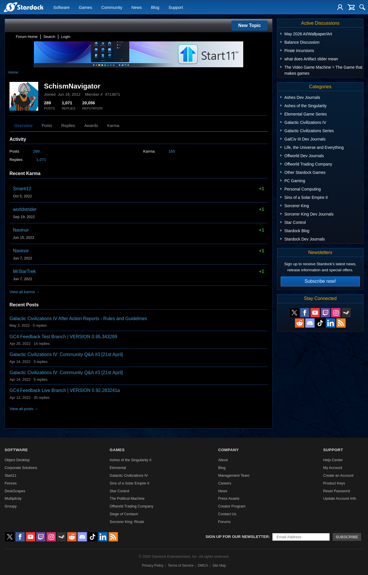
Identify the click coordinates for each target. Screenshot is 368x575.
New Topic (249, 25)
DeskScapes (15, 491)
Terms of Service (180, 566)
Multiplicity (13, 498)
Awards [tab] (91, 125)
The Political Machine (127, 498)
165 (171, 151)
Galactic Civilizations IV (129, 475)
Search (49, 36)
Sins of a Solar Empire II (129, 483)
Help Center (333, 460)
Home (13, 72)
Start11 (10, 475)
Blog (155, 7)
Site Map (219, 566)
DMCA (203, 566)
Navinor (21, 230)
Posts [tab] (47, 125)
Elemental (118, 468)
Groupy (11, 506)
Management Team (234, 475)
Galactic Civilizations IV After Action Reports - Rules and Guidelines (78, 318)
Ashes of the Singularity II (130, 460)
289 (36, 151)
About (223, 460)
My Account (332, 468)
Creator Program (232, 506)
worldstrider (25, 209)
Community (111, 7)
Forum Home (27, 36)
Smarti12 (22, 188)
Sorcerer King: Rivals (127, 522)
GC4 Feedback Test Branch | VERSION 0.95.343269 (63, 336)
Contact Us (227, 514)
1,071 (41, 159)
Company (228, 450)
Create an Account (338, 475)
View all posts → (23, 409)
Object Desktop (17, 460)
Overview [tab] (23, 125)
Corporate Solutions (21, 468)
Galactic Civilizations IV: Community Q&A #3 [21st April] (66, 354)
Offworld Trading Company (131, 506)
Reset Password (336, 491)
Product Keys (334, 483)
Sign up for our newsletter (237, 536)
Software (61, 7)
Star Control (119, 491)
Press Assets (228, 498)
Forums (224, 522)
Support (175, 7)
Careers (224, 483)
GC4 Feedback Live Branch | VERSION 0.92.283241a (64, 390)
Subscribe (347, 537)
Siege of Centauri (124, 514)
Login (65, 36)
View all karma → (24, 292)
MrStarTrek (24, 271)
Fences (11, 483)
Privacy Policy (153, 566)
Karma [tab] (113, 125)
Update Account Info (339, 498)
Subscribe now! (320, 281)
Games (85, 7)
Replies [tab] (68, 125)
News (136, 7)
